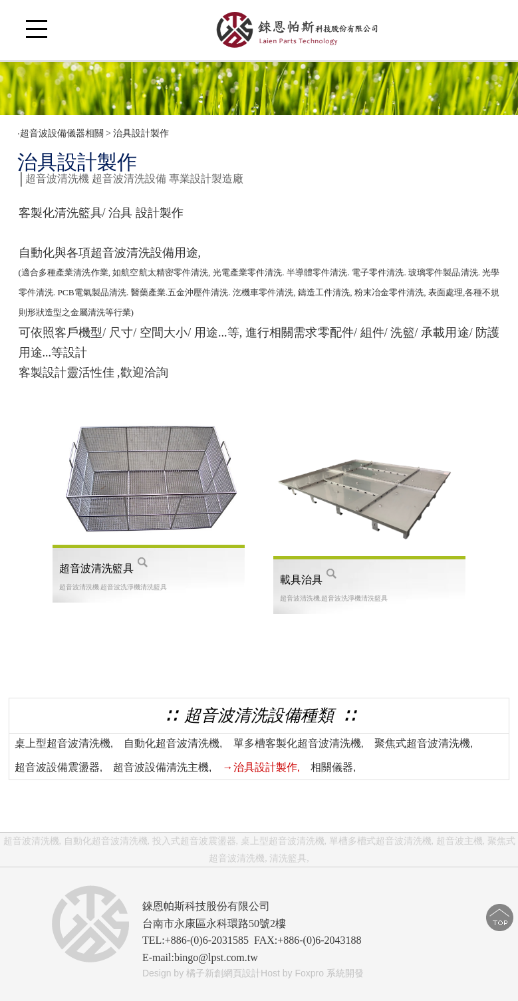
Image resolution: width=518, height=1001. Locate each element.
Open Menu (37, 36)
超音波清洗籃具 (96, 568)
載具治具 (301, 579)
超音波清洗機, (32, 841)
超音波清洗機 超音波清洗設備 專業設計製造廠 (134, 178)
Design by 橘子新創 (182, 973)
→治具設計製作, (261, 767)
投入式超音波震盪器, (195, 841)
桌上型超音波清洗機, (64, 743)
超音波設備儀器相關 (62, 133)
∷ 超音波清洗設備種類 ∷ (259, 715)
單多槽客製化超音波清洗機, (298, 743)
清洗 (81, 272)
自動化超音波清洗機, (173, 743)
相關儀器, (333, 767)
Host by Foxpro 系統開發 (312, 973)
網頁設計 (242, 973)
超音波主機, (460, 841)
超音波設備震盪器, (58, 767)
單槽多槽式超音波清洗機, (381, 841)
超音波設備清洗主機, (162, 767)
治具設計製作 (142, 133)
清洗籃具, (289, 858)
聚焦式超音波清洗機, (423, 743)
